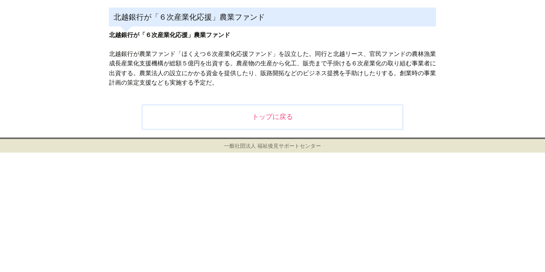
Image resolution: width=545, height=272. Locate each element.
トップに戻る (272, 117)
